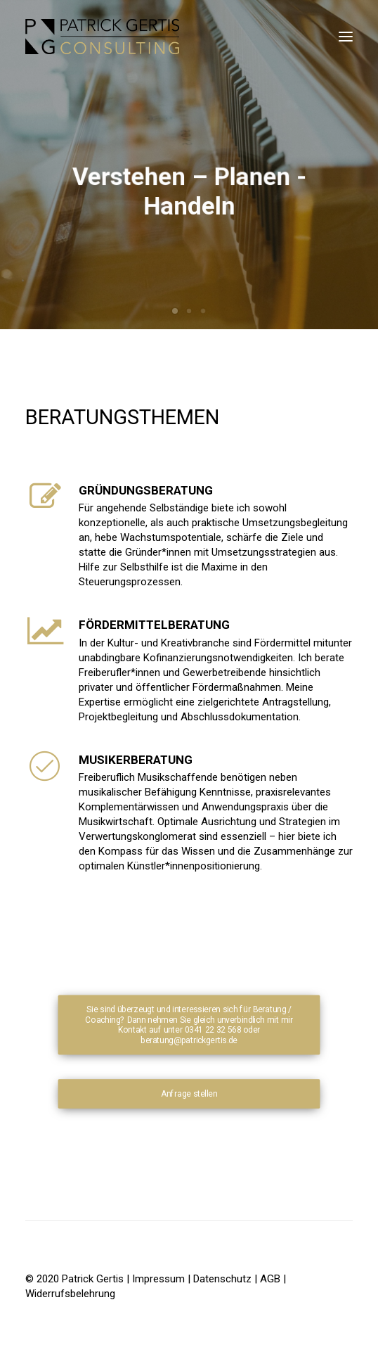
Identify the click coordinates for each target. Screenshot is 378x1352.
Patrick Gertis (94, 1279)
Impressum (158, 1279)
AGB (270, 1279)
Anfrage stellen (189, 1094)
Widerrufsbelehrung (70, 1293)
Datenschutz (222, 1279)
